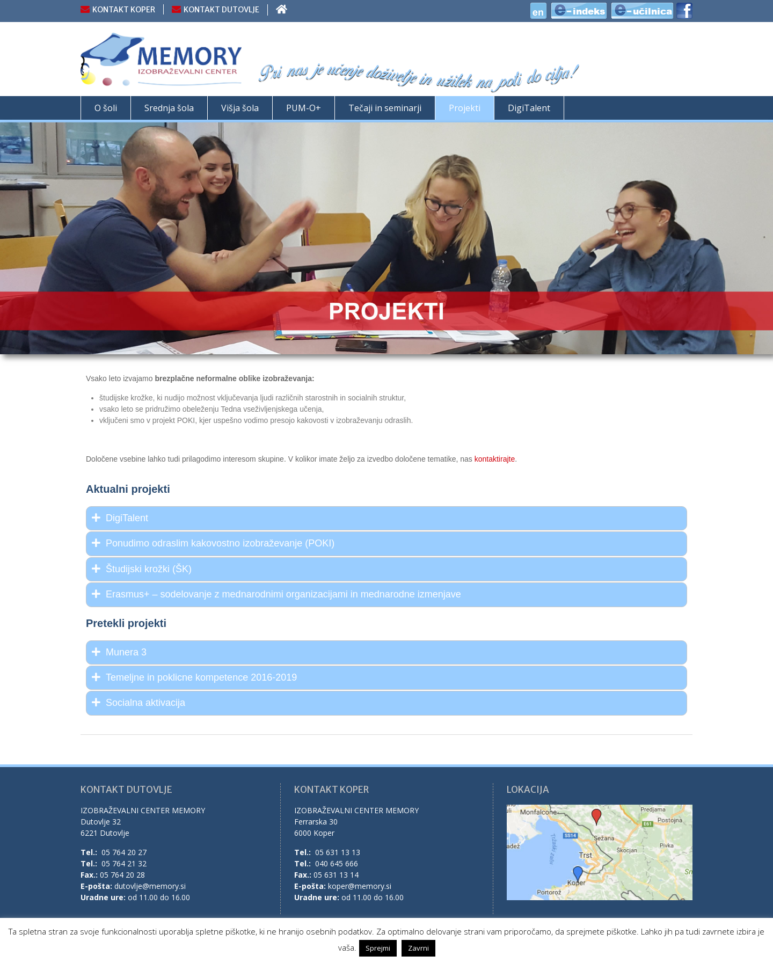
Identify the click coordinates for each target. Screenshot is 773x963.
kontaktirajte (495, 459)
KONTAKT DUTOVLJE (221, 9)
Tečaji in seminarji (384, 108)
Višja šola (240, 108)
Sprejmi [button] (378, 948)
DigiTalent (529, 108)
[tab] (386, 518)
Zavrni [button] (418, 948)
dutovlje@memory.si (150, 886)
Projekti (464, 108)
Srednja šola (169, 108)
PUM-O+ (303, 108)
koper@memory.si (359, 886)
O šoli (105, 108)
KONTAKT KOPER (123, 9)
